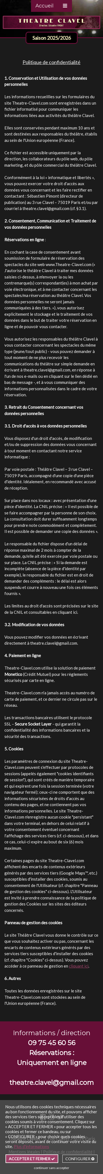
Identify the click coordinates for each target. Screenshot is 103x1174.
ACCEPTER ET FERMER (32, 1158)
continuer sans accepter (51, 1168)
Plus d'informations (31, 1146)
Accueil (44, 6)
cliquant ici (67, 612)
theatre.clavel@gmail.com (46, 208)
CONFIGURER (79, 1158)
